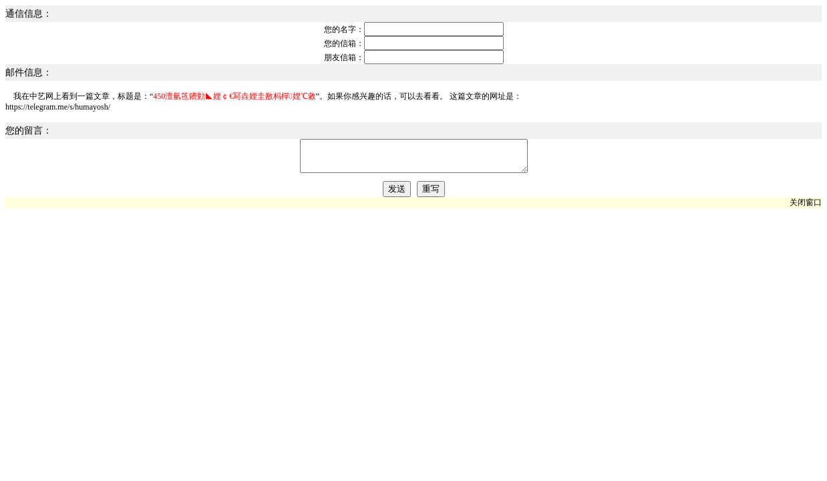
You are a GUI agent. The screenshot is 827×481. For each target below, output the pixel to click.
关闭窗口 (806, 208)
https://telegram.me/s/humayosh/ (57, 107)
